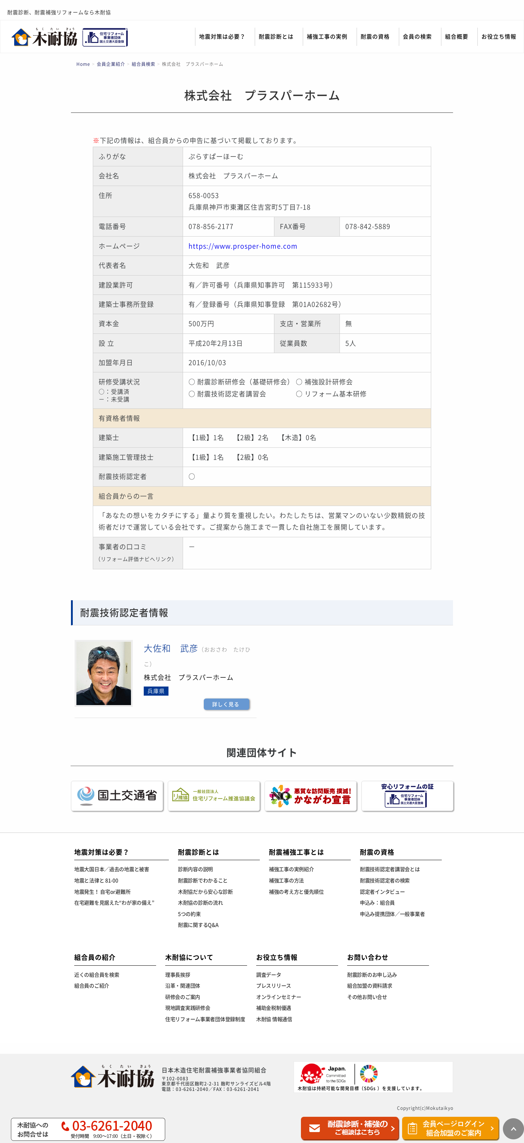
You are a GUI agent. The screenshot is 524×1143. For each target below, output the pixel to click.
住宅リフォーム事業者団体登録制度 (205, 1019)
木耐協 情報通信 (274, 1019)
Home (83, 64)
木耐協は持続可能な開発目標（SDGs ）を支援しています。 (361, 1077)
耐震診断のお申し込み (372, 974)
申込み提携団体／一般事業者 (392, 914)
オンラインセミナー (278, 997)
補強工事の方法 (286, 880)
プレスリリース (273, 985)
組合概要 (456, 36)
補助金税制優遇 (273, 1007)
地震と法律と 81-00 (96, 880)
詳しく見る (225, 704)
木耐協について (189, 957)
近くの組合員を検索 (96, 974)
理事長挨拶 (177, 974)
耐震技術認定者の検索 (385, 880)
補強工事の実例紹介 (291, 869)
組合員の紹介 (95, 957)
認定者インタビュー (382, 891)
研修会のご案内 (182, 997)
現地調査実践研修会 (187, 1007)
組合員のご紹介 (91, 985)
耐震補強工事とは (296, 852)
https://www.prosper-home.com (243, 246)
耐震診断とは (276, 36)
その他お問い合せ (367, 997)
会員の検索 (417, 36)
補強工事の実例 (327, 36)
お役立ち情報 (498, 36)
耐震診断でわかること (203, 880)
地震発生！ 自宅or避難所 (102, 891)
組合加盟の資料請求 (369, 985)
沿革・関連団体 (182, 985)
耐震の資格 (375, 36)
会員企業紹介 (111, 64)
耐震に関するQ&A (198, 925)
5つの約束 (189, 914)
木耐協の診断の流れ (200, 902)
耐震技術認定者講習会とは (390, 869)
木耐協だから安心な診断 (205, 891)
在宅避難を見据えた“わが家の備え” (114, 902)
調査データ (268, 974)
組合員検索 (143, 64)
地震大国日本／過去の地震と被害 (111, 869)
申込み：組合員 (377, 902)
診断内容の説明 (195, 869)
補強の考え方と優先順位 (296, 891)
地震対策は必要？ (222, 36)
